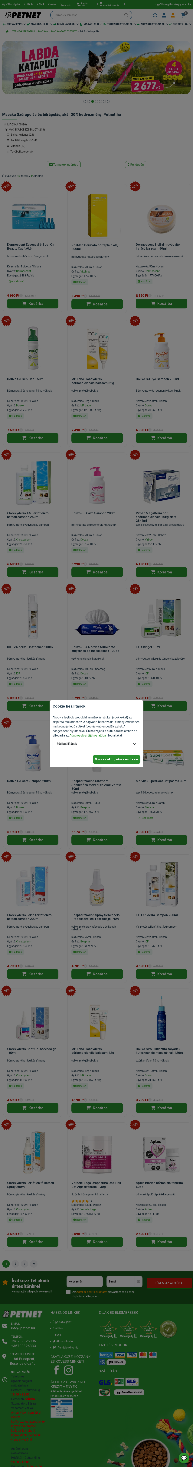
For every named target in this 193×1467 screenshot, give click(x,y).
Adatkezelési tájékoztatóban (88, 735)
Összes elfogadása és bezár (116, 759)
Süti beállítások (67, 744)
